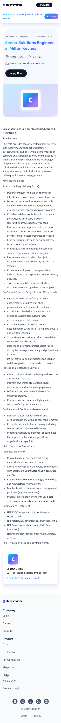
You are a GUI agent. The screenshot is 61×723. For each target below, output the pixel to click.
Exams (7, 644)
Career (7, 623)
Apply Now (51, 16)
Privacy (37, 716)
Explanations (10, 652)
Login (6, 615)
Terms (23, 716)
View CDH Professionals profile (23, 578)
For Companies (11, 659)
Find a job (44, 5)
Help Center (9, 680)
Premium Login (11, 688)
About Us (8, 631)
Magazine (8, 667)
